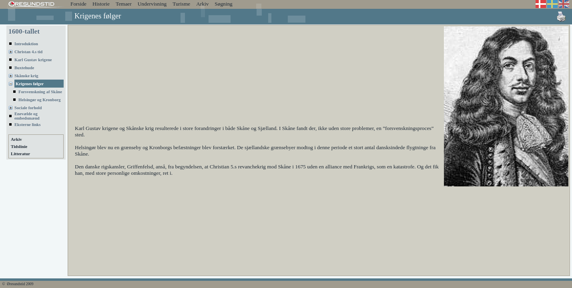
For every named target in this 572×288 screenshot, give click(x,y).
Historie (101, 4)
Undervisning (152, 4)
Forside (78, 4)
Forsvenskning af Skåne (40, 92)
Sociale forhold (28, 108)
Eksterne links (27, 124)
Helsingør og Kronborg (39, 100)
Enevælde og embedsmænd (27, 116)
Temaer (124, 4)
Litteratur (20, 153)
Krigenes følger (30, 84)
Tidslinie (19, 146)
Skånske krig (26, 76)
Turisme (181, 4)
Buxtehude (24, 68)
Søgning (223, 4)
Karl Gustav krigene (33, 60)
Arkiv (202, 4)
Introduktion (26, 44)
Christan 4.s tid (28, 52)
